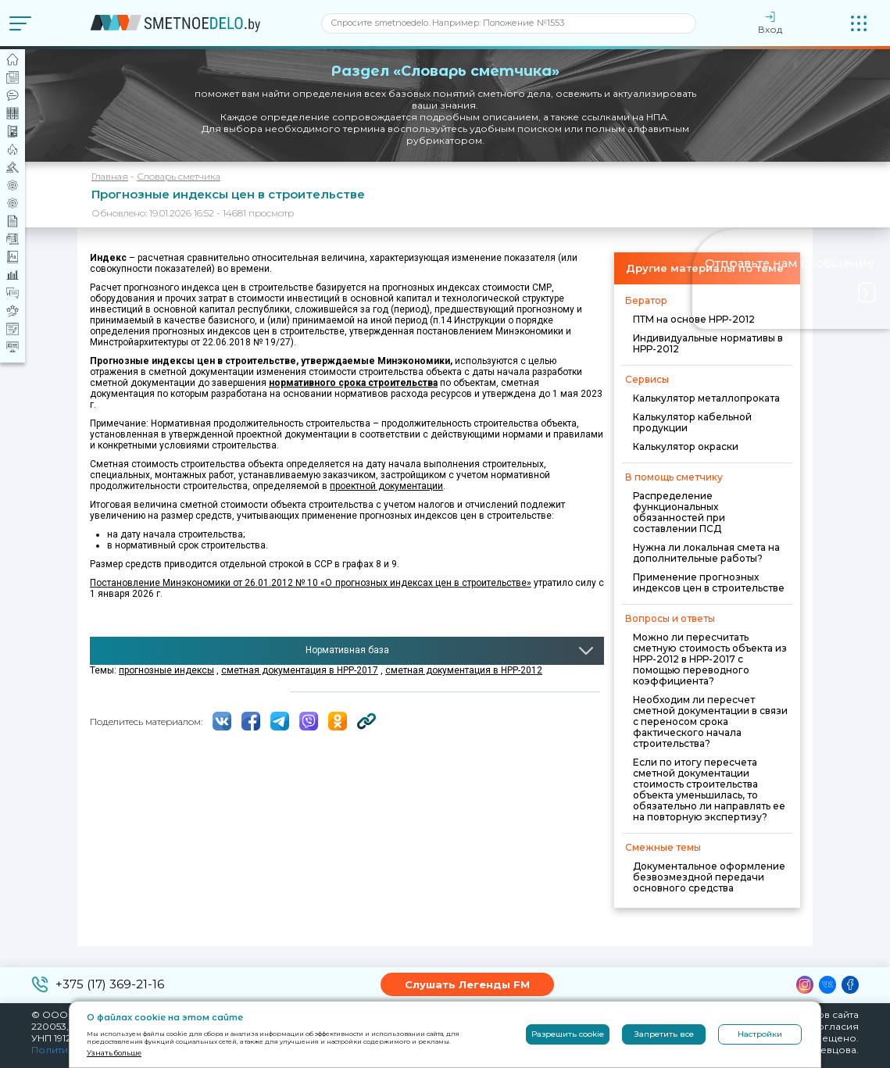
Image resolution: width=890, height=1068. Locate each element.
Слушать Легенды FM (467, 984)
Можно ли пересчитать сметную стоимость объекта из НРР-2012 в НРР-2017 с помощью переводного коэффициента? (710, 659)
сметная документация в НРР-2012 (463, 670)
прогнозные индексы (166, 670)
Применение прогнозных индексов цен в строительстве (709, 582)
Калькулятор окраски (685, 446)
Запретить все (664, 1034)
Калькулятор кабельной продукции (692, 422)
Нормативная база (347, 650)
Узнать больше (114, 1052)
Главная (109, 176)
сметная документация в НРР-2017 (299, 670)
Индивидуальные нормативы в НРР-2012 (708, 343)
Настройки (760, 1034)
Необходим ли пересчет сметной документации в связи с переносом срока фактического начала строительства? (710, 721)
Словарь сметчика (178, 176)
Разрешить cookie (567, 1034)
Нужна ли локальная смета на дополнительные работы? (706, 552)
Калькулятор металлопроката (706, 398)
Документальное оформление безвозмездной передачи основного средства (709, 877)
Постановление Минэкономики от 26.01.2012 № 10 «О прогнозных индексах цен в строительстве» (310, 582)
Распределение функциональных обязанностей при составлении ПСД (679, 512)
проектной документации (386, 485)
